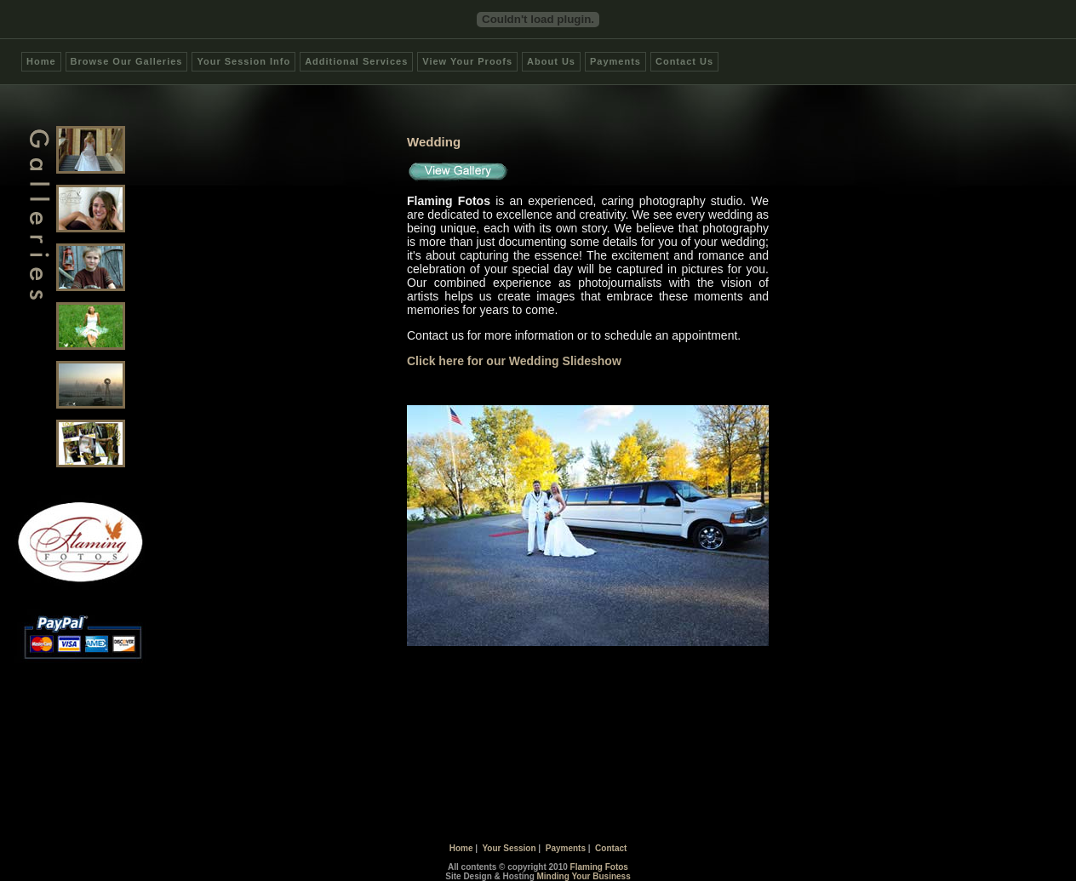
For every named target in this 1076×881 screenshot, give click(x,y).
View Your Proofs (467, 61)
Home (41, 61)
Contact (611, 848)
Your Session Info (243, 61)
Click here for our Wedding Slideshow (514, 361)
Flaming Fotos (599, 867)
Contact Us (684, 61)
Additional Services (356, 61)
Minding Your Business (584, 876)
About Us (551, 61)
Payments (615, 61)
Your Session (508, 848)
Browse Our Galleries (127, 61)
